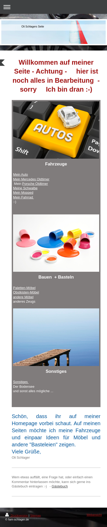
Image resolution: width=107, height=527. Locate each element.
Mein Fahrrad (23, 197)
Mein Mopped (23, 193)
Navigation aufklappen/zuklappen (53, 7)
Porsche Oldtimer (35, 184)
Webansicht (94, 514)
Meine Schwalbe (25, 188)
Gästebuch (60, 486)
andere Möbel (23, 297)
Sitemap (35, 515)
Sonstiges (21, 382)
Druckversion (17, 515)
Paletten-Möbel (24, 288)
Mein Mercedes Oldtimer (31, 179)
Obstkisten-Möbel (26, 292)
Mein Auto (20, 174)
